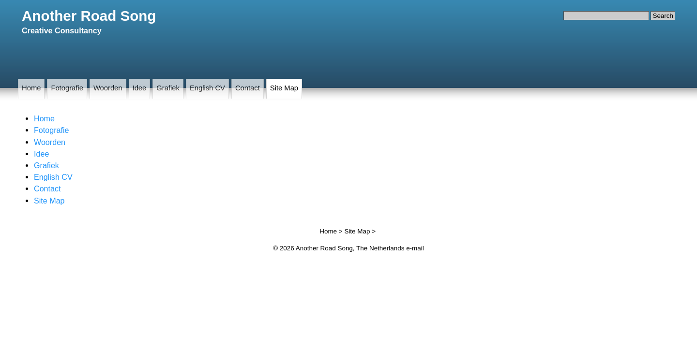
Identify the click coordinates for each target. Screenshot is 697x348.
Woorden (107, 88)
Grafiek (168, 88)
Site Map (284, 88)
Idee (140, 88)
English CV (207, 88)
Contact (247, 88)
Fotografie (67, 88)
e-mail (415, 248)
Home (31, 88)
